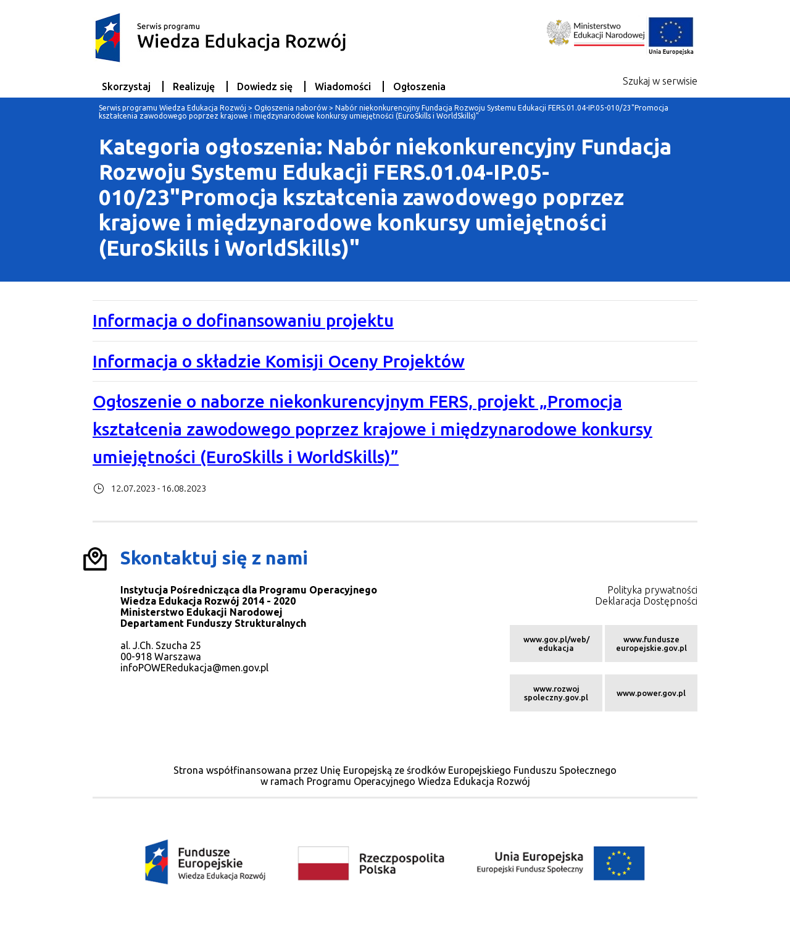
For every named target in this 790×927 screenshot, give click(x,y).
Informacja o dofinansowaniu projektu (243, 320)
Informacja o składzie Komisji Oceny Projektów (279, 361)
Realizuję (194, 86)
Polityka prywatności (652, 589)
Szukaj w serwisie (660, 80)
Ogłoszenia (419, 86)
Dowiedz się (265, 86)
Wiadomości (343, 86)
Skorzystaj (126, 86)
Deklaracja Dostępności (646, 600)
